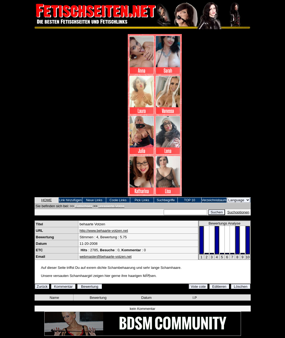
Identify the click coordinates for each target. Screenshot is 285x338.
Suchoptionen (238, 212)
